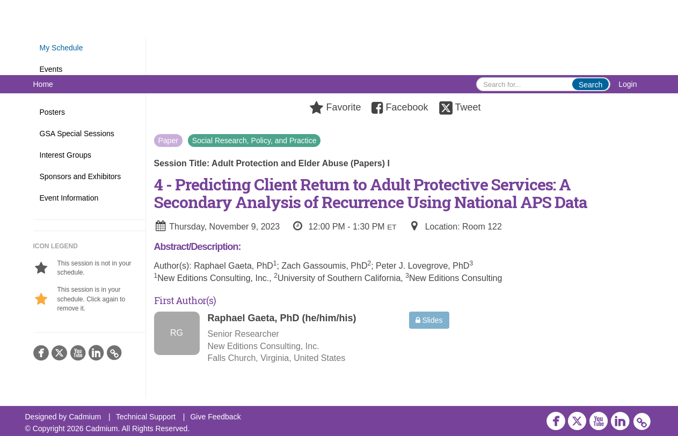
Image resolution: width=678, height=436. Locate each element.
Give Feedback (215, 416)
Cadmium (85, 416)
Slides (429, 320)
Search (590, 84)
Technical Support (146, 416)
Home (43, 84)
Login (627, 84)
